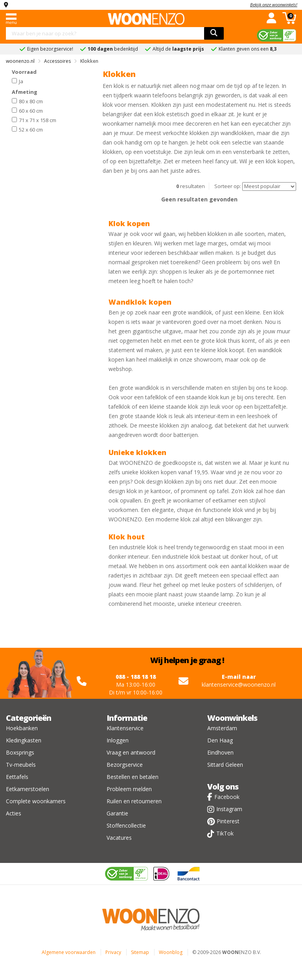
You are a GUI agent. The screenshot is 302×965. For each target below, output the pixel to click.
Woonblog (170, 952)
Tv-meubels (21, 764)
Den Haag (220, 740)
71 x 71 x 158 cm (34, 120)
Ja (17, 81)
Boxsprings (20, 752)
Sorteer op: (227, 186)
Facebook (226, 797)
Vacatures (119, 837)
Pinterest (228, 821)
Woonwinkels (232, 718)
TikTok (225, 833)
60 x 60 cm (27, 110)
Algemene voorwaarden (69, 952)
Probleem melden (129, 789)
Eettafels (17, 776)
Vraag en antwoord (131, 752)
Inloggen (118, 740)
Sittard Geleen (225, 764)
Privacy (113, 952)
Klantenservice (125, 728)
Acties (13, 813)
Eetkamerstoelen (27, 789)
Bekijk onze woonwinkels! (273, 4)
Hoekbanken (22, 728)
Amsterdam (222, 728)
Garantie (117, 813)
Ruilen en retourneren (134, 801)
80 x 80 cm (27, 101)
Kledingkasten (23, 740)
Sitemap (140, 952)
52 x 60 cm (27, 129)
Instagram (229, 809)
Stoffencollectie (126, 825)
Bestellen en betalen (132, 776)
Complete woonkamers (36, 801)
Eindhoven (220, 752)
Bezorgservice (125, 764)
